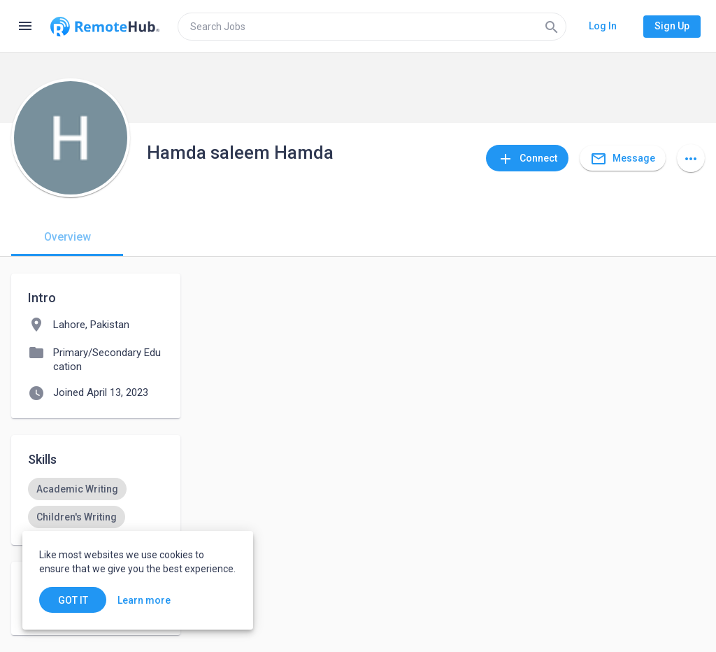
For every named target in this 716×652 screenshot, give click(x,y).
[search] (372, 26)
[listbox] (96, 503)
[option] (77, 489)
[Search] (552, 27)
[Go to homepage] (104, 26)
